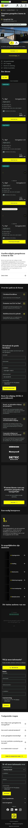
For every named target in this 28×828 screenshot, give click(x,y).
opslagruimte (11, 262)
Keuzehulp (24, 1)
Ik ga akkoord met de (11, 383)
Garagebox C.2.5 (20, 140)
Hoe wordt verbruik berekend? (10, 730)
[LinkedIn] (12, 809)
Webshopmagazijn (17, 580)
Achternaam (5, 361)
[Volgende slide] (25, 35)
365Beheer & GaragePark (17, 823)
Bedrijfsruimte (16, 596)
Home (3, 10)
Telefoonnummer (6, 374)
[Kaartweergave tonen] (16, 43)
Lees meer (4, 275)
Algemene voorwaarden (14, 826)
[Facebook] (8, 809)
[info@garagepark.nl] (17, 5)
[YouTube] (16, 809)
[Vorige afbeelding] (3, 173)
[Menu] (26, 5)
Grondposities (8, 823)
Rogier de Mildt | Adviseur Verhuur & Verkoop (13, 662)
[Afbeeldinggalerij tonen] (11, 43)
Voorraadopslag (16, 588)
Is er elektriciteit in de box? (9, 749)
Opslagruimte (16, 555)
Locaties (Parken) (11, 10)
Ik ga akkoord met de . (11, 700)
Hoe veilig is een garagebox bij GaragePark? (11, 724)
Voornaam (5, 355)
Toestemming (6, 380)
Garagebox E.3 (21, 183)
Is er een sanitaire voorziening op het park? (11, 742)
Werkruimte (15, 572)
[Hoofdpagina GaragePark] (4, 5)
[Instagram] (20, 809)
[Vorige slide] (2, 35)
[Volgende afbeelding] (25, 173)
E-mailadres (5, 367)
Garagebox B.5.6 (20, 226)
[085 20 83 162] (21, 5)
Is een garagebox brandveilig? (11, 736)
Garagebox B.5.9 (20, 99)
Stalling (14, 563)
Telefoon (4, 779)
